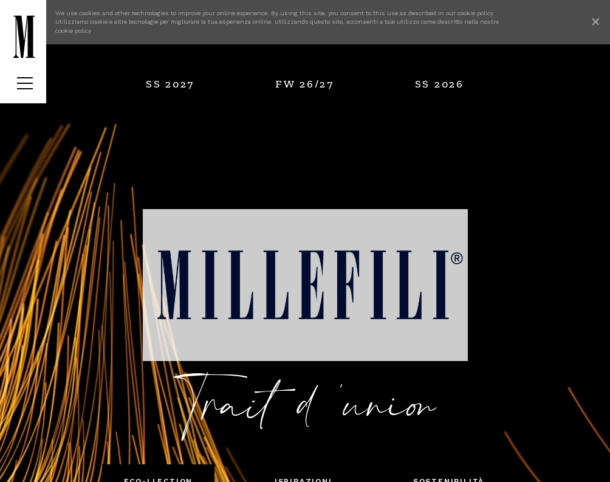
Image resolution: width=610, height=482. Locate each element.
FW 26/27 (304, 84)
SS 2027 (170, 84)
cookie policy (475, 13)
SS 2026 (439, 84)
